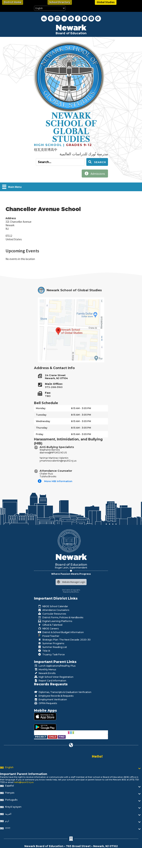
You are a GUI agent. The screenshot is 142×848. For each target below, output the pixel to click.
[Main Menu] (12, 186)
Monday (40, 408)
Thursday (41, 427)
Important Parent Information (23, 774)
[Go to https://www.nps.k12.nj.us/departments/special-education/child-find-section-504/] (41, 736)
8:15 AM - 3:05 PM (81, 408)
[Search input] (60, 162)
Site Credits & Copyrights (71, 590)
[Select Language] (49, 8)
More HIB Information (58, 481)
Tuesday (41, 414)
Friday (39, 434)
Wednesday (43, 421)
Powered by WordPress (71, 592)
